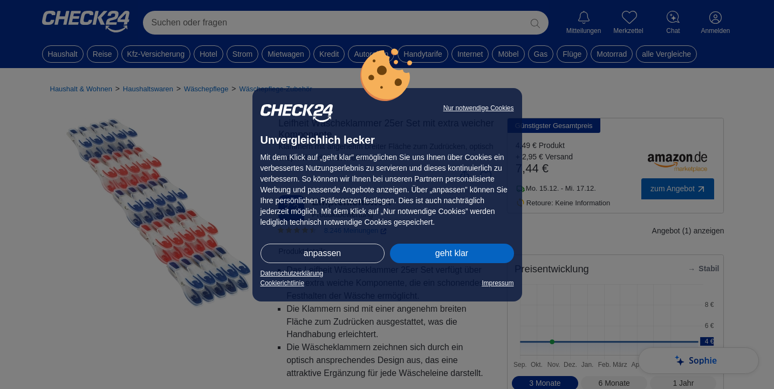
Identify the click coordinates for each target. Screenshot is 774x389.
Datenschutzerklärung (292, 273)
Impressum (497, 283)
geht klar (451, 253)
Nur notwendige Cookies (478, 108)
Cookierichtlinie (282, 283)
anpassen (322, 253)
